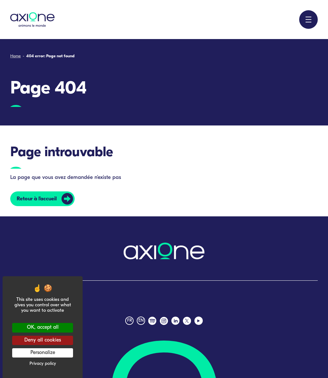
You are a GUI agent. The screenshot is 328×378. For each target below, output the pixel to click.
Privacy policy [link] (42, 363)
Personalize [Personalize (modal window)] (42, 352)
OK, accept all (43, 327)
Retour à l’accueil (37, 199)
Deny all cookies (42, 340)
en (141, 320)
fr (129, 320)
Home (15, 56)
